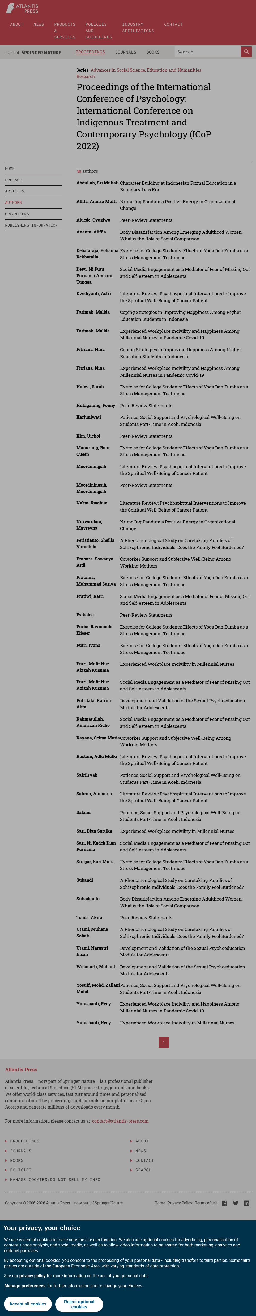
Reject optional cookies (79, 1304)
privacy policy (32, 1275)
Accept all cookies (27, 1304)
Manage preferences (25, 1286)
